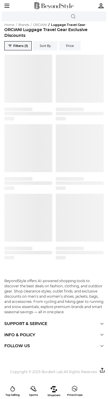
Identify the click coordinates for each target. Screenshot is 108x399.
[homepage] (54, 6)
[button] (102, 370)
